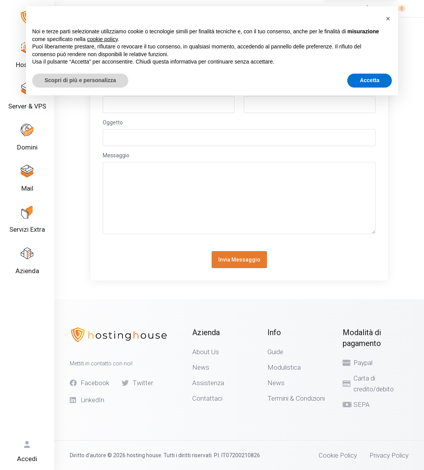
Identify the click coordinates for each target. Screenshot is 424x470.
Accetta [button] (369, 449)
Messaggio (116, 155)
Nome (110, 89)
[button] (388, 387)
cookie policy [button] (102, 408)
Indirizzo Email (261, 89)
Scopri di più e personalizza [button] (80, 449)
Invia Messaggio (239, 260)
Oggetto (113, 122)
